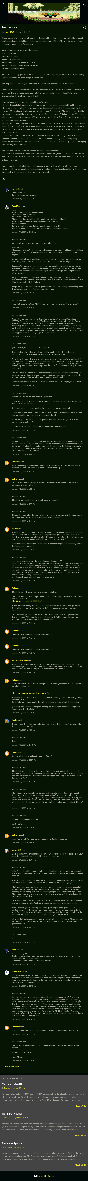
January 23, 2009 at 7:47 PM (23, 927)
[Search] (84, 5)
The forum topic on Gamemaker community (30, 693)
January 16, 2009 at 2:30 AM (23, 730)
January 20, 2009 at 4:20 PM (23, 828)
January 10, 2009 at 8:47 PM (23, 199)
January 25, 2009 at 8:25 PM (23, 1034)
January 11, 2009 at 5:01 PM (23, 385)
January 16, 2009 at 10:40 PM (24, 745)
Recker (15, 720)
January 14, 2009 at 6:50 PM (23, 653)
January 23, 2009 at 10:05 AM (24, 860)
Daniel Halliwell (18, 971)
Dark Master (17, 206)
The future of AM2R (12, 1084)
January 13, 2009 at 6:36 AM (23, 550)
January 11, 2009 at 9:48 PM (23, 454)
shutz (14, 528)
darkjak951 (16, 850)
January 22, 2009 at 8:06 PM (23, 843)
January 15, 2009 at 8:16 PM (23, 713)
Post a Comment (12, 1067)
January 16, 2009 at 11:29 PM (24, 760)
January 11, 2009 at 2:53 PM (23, 336)
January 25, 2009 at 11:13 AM (24, 986)
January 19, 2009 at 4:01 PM (23, 808)
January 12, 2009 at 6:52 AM (23, 472)
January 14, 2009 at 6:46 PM (23, 638)
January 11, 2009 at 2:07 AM (23, 293)
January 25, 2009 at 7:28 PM (23, 1019)
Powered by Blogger (44, 1176)
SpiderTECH (17, 752)
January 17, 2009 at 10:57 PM (24, 782)
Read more (80, 1106)
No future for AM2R (12, 1113)
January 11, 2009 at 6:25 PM (23, 430)
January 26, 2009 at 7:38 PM (23, 1061)
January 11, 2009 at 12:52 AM (24, 232)
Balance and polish (12, 1143)
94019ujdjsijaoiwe (19, 660)
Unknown (16, 462)
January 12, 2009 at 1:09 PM (23, 504)
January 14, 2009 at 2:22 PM (23, 623)
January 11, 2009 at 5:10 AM (23, 308)
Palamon (15, 588)
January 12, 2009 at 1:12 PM (23, 521)
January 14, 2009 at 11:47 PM (24, 673)
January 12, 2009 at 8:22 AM (23, 489)
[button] (84, 28)
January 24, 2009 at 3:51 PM (23, 942)
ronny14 (15, 189)
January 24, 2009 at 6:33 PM (23, 964)
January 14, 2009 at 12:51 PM (24, 581)
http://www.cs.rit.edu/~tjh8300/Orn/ (27, 601)
